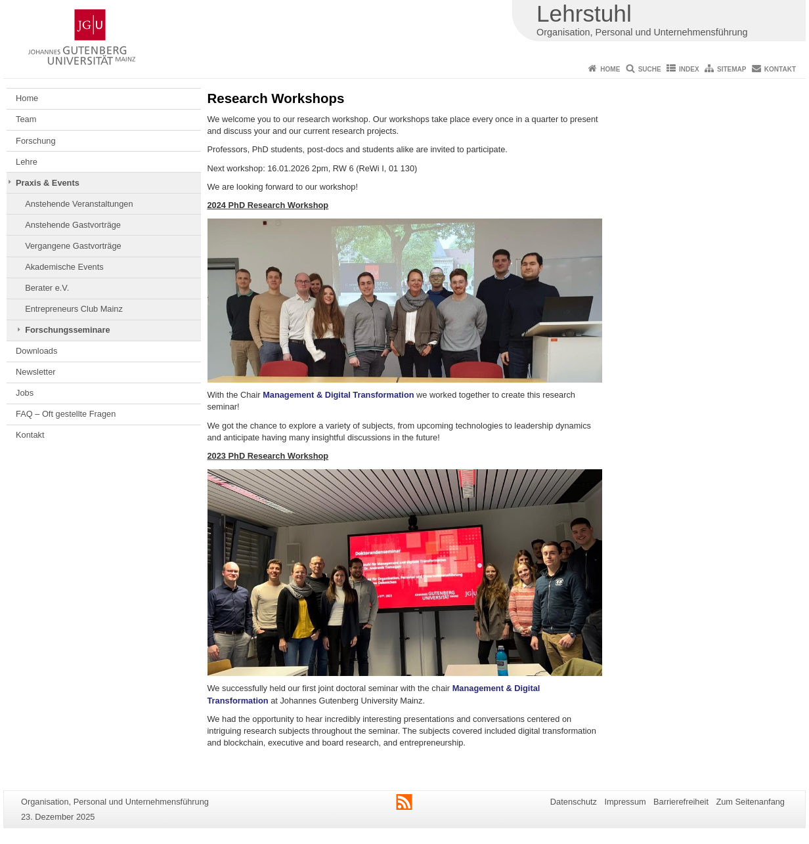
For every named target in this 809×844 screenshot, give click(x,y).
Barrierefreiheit (681, 802)
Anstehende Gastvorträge (73, 225)
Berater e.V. (47, 288)
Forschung (35, 141)
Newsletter (35, 372)
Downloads (36, 351)
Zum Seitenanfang (750, 802)
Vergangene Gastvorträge (73, 246)
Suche (649, 69)
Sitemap (731, 69)
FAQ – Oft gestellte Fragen (66, 414)
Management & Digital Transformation (338, 395)
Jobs (24, 393)
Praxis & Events (47, 183)
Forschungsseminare (67, 330)
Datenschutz (573, 802)
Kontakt (780, 69)
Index (689, 69)
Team (26, 119)
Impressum (624, 802)
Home (610, 69)
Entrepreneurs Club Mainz (74, 309)
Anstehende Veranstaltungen (79, 204)
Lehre (26, 162)
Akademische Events (64, 267)
